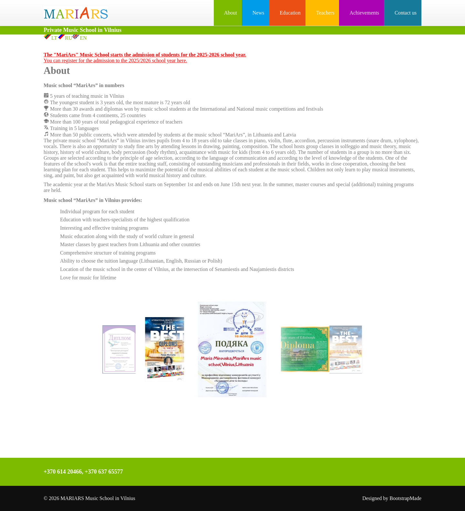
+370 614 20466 (63, 471)
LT (50, 38)
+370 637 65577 (104, 471)
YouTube (334, 472)
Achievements (361, 12)
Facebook (307, 472)
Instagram (320, 472)
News (255, 12)
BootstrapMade (405, 498)
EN (79, 38)
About (228, 12)
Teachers (322, 12)
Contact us (403, 12)
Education (287, 12)
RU (64, 38)
